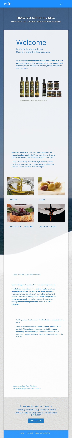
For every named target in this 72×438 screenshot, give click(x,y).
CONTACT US (36, 420)
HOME (22, 433)
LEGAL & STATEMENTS (42, 433)
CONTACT (30, 433)
